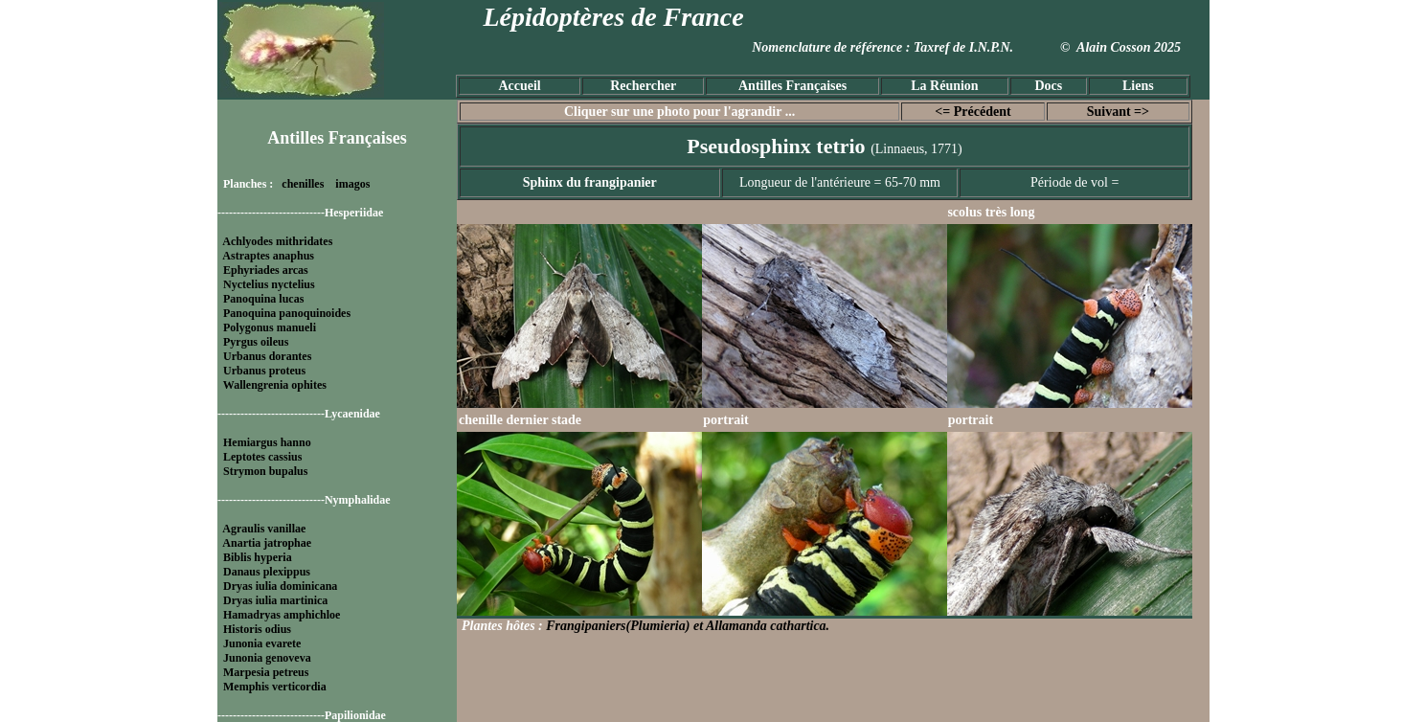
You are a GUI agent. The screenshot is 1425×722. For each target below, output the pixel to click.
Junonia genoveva (267, 658)
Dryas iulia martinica (275, 600)
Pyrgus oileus (255, 342)
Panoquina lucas (263, 298)
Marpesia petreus (265, 672)
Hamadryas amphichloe (281, 614)
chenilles (303, 184)
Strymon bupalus (265, 471)
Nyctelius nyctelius (269, 284)
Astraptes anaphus (268, 255)
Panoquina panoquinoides (287, 313)
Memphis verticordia (275, 686)
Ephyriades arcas (265, 270)
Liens (1138, 86)
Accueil (519, 86)
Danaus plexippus (266, 571)
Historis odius (257, 629)
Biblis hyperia (257, 557)
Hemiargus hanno (267, 442)
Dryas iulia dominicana (280, 586)
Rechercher (643, 86)
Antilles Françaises (792, 86)
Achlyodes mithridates (277, 241)
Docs (1048, 86)
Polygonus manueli (269, 327)
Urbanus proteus (264, 370)
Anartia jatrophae (266, 543)
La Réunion (944, 86)
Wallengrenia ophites (275, 385)
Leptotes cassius (262, 456)
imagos (352, 184)
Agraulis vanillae (263, 528)
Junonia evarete (262, 643)
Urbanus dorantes (267, 356)
